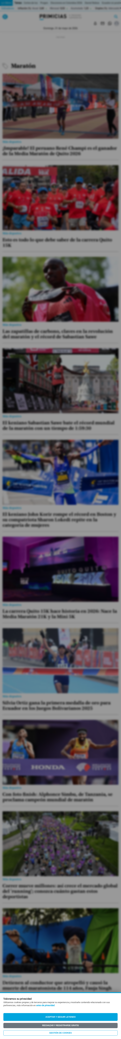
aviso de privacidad (45, 1005)
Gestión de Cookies (60, 1033)
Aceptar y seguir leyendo (60, 1017)
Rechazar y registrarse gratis (60, 1025)
